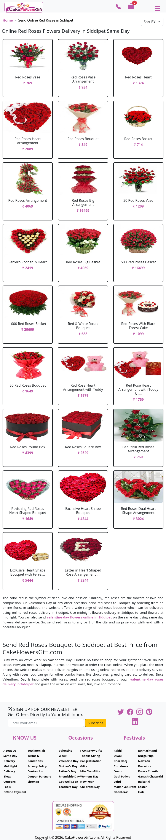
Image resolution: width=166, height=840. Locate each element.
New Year (87, 782)
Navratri (144, 761)
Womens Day (89, 776)
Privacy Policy (37, 766)
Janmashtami (147, 751)
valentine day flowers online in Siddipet (79, 617)
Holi (141, 792)
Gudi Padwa (122, 776)
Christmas (121, 766)
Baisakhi (144, 782)
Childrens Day (90, 787)
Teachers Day (68, 787)
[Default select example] (152, 22)
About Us (9, 751)
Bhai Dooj (120, 761)
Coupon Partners (39, 776)
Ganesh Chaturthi (150, 776)
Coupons (9, 782)
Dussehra (144, 766)
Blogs (7, 776)
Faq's (7, 787)
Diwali (118, 756)
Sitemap (33, 782)
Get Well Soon (68, 782)
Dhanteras (121, 792)
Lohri (117, 782)
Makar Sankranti (125, 787)
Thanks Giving (90, 756)
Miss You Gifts (90, 771)
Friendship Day (69, 776)
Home (8, 20)
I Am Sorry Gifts (91, 751)
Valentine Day (68, 761)
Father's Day (67, 771)
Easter (142, 787)
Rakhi (118, 751)
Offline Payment (14, 792)
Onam (118, 771)
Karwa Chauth (148, 771)
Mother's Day (68, 766)
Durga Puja (145, 756)
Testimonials (36, 751)
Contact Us (35, 771)
